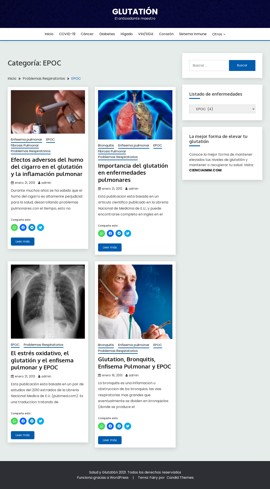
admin (46, 183)
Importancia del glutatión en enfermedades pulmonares (133, 172)
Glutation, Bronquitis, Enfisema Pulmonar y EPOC (134, 362)
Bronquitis (106, 145)
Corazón (166, 33)
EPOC (50, 139)
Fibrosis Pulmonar (25, 145)
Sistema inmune (193, 33)
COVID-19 (67, 33)
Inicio (49, 33)
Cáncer (87, 33)
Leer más (23, 241)
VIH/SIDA (145, 33)
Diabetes (107, 33)
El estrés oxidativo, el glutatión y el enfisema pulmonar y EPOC (42, 360)
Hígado (127, 33)
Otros (217, 34)
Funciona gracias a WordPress (103, 477)
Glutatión (135, 11)
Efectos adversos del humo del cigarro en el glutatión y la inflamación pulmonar (47, 166)
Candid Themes (180, 477)
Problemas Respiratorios (31, 151)
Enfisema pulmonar (26, 139)
